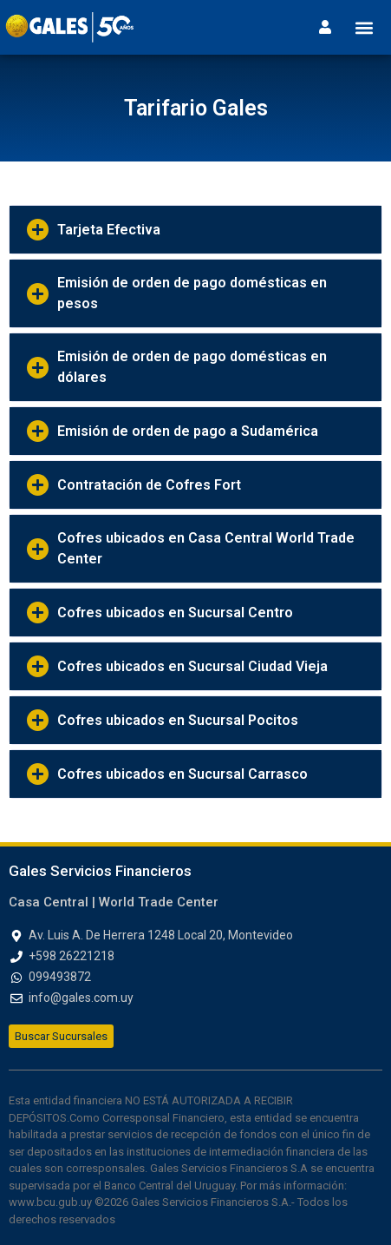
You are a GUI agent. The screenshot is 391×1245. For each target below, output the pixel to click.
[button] (363, 27)
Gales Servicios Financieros (100, 870)
